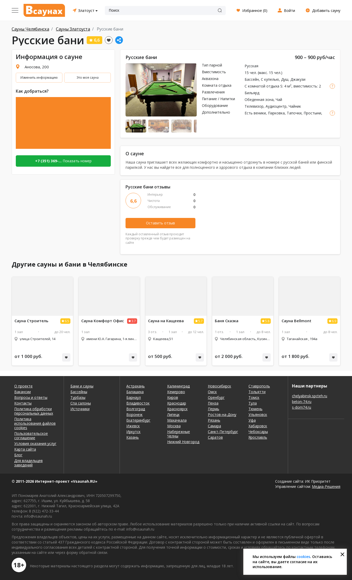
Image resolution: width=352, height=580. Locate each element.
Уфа (252, 420)
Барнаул (133, 397)
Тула (252, 403)
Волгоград (135, 409)
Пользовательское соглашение (31, 435)
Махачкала (177, 420)
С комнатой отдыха (262, 86)
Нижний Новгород (183, 441)
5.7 (200, 321)
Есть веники (255, 113)
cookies (303, 556)
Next (189, 90)
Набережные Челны (178, 433)
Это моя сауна (88, 77)
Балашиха (135, 392)
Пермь (213, 409)
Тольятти (257, 392)
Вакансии (22, 392)
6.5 (67, 321)
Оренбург (216, 397)
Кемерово (176, 392)
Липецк (173, 414)
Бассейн (252, 79)
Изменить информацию (39, 77)
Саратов (215, 437)
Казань (132, 437)
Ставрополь (259, 386)
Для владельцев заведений (28, 462)
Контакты (23, 403)
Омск (212, 392)
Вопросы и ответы (30, 397)
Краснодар (176, 403)
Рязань (214, 420)
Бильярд (252, 92)
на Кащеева (166, 320)
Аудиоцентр (276, 106)
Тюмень (255, 409)
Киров (172, 397)
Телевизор (254, 106)
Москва (174, 426)
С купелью (270, 79)
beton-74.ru (301, 401)
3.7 (133, 321)
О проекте (23, 386)
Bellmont (296, 320)
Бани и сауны (81, 386)
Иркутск (133, 431)
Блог (18, 455)
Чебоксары (258, 431)
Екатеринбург (138, 420)
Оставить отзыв (160, 223)
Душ (284, 79)
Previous (132, 90)
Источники (80, 409)
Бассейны (78, 392)
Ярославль (257, 437)
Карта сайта (25, 449)
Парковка (276, 113)
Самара (214, 426)
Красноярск (177, 409)
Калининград (178, 386)
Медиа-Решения (326, 486)
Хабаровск (257, 426)
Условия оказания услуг (35, 443)
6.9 (334, 321)
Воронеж (134, 414)
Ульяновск (257, 414)
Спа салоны (80, 403)
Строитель (31, 320)
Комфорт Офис (102, 320)
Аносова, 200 (37, 66)
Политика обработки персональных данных (33, 411)
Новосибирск (219, 386)
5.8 (267, 321)
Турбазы (77, 397)
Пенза (213, 403)
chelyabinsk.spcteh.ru (309, 396)
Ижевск (133, 426)
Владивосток (138, 403)
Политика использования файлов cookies (35, 423)
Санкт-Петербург (223, 431)
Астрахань (135, 386)
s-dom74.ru (301, 407)
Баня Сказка (226, 320)
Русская (251, 65)
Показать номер (63, 160)
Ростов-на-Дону (222, 414)
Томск (253, 397)
